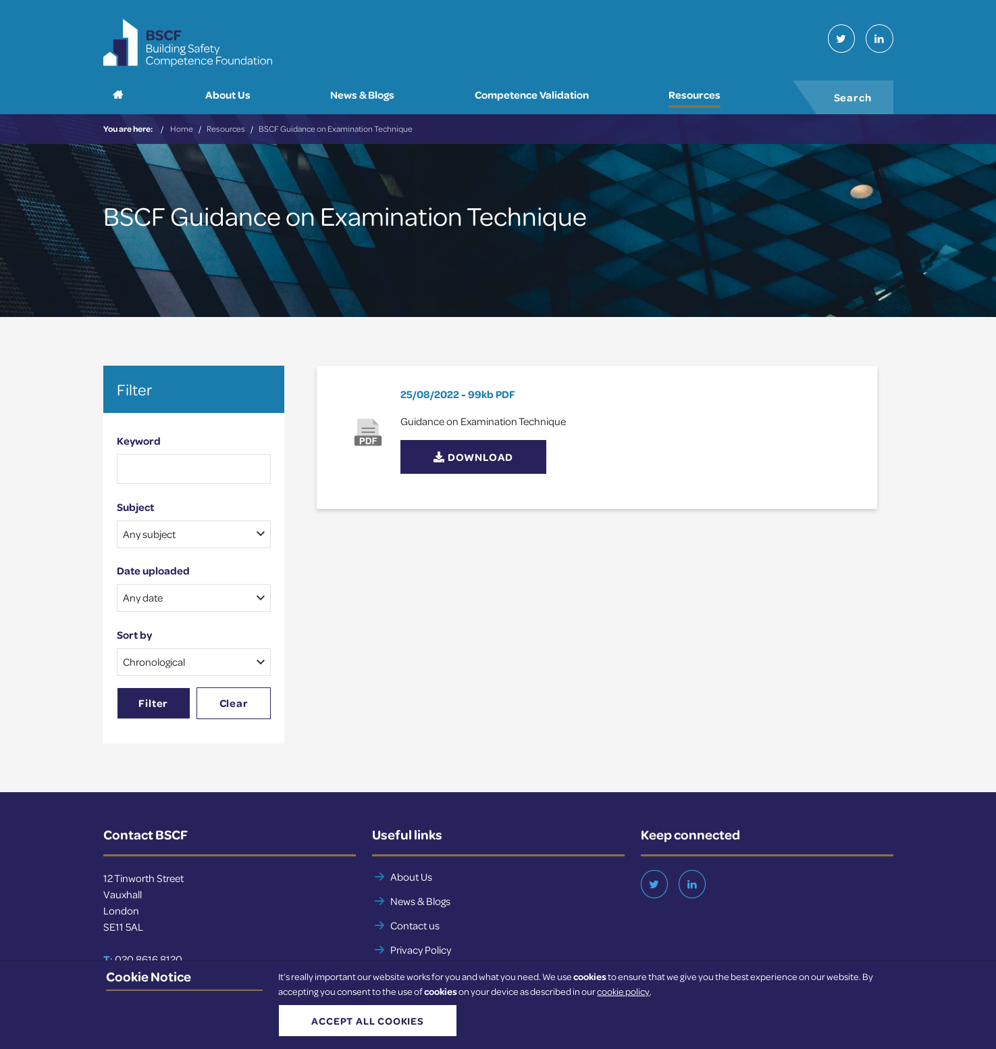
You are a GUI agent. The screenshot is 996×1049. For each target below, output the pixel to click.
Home (181, 133)
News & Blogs (420, 905)
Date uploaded (153, 576)
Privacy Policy (420, 954)
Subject (135, 511)
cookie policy (623, 997)
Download (473, 462)
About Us (411, 881)
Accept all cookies (360, 1025)
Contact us (415, 930)
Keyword (139, 445)
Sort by (134, 639)
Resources (226, 133)
